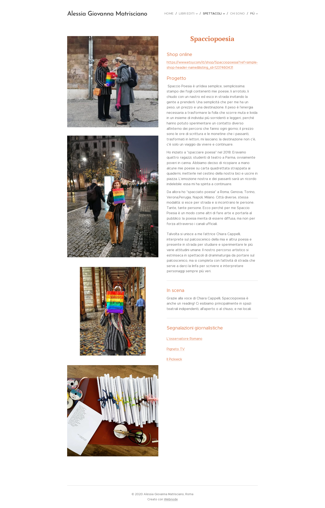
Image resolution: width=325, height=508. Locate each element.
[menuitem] (171, 13)
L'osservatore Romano (184, 339)
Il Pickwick (174, 359)
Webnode (171, 499)
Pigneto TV (176, 349)
